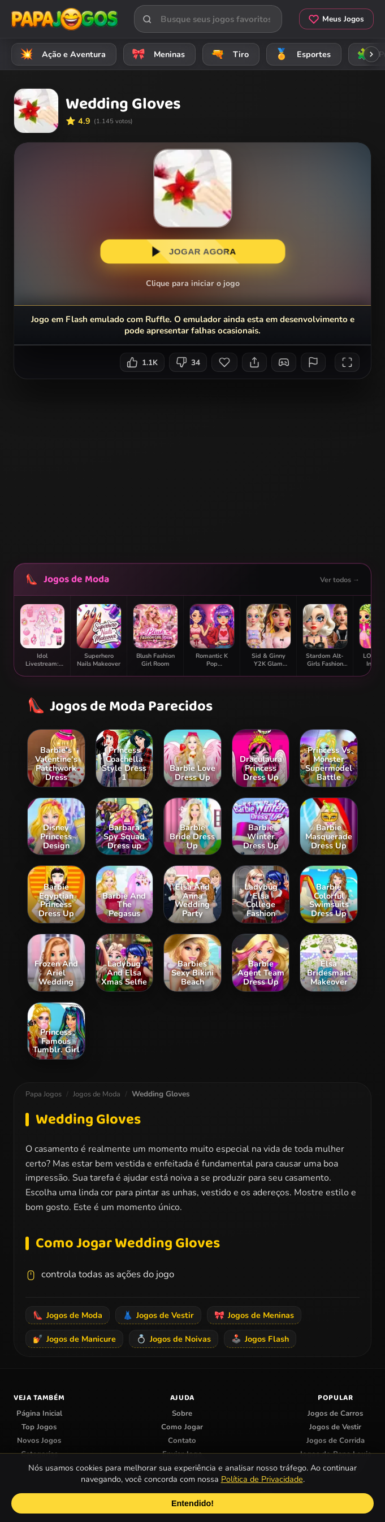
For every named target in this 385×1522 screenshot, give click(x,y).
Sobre (182, 1413)
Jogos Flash (260, 1339)
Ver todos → (340, 579)
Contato (182, 1441)
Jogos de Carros (335, 1413)
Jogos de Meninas (254, 1315)
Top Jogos (39, 1427)
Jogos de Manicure (74, 1339)
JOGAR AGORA (192, 252)
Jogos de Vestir (158, 1315)
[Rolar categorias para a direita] (371, 54)
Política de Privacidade (262, 1479)
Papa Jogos (43, 1094)
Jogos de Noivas (173, 1339)
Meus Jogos (336, 19)
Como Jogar (182, 1427)
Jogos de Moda (76, 579)
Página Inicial (39, 1413)
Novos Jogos (39, 1441)
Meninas (156, 54)
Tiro (228, 54)
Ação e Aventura (61, 54)
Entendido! (192, 1503)
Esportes (301, 54)
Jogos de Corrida (335, 1441)
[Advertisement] (199, 467)
